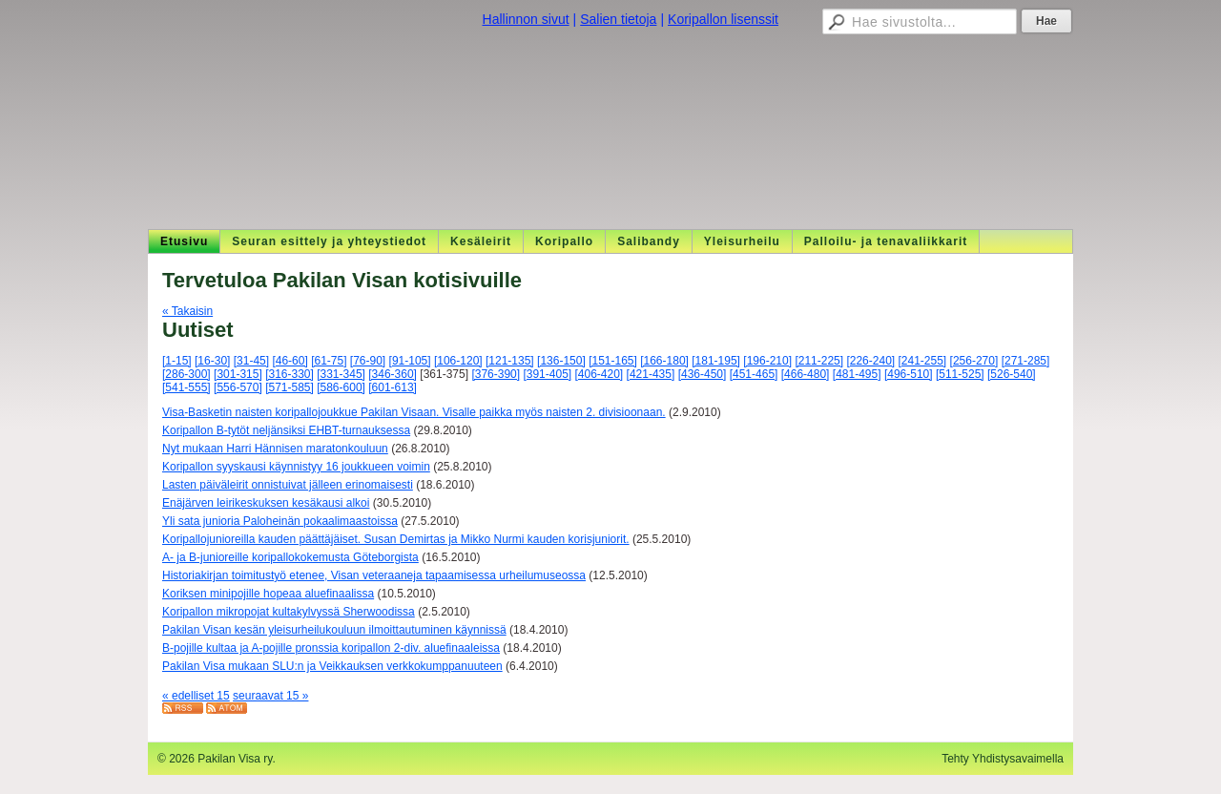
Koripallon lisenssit (723, 19)
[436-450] (702, 374)
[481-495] (857, 374)
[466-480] (805, 374)
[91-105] (410, 360)
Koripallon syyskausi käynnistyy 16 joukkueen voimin (296, 466)
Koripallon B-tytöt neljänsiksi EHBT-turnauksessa (286, 430)
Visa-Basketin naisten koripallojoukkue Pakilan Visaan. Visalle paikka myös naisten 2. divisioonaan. (414, 412)
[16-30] (212, 360)
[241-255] (923, 360)
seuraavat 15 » (270, 695)
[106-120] (458, 360)
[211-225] (819, 360)
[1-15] (177, 360)
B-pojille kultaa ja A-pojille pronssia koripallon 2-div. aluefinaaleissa (331, 648)
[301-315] (238, 374)
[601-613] (392, 387)
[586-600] (341, 387)
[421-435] (651, 374)
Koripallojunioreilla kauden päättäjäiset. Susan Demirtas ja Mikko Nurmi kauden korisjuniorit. (396, 539)
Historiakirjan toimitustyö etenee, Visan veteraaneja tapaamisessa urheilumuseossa (374, 575)
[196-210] (767, 360)
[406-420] (599, 374)
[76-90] (367, 360)
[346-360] (392, 374)
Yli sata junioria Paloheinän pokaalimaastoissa (280, 521)
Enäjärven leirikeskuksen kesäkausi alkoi (265, 503)
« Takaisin (187, 311)
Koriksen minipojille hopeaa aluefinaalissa (268, 593)
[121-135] (510, 360)
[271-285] (1026, 360)
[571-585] (289, 387)
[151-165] (613, 360)
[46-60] (289, 360)
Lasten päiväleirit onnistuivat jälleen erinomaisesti (287, 484)
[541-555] (186, 387)
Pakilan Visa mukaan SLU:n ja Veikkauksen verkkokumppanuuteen (332, 666)
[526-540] (1011, 374)
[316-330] (289, 374)
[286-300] (186, 374)
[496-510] (908, 374)
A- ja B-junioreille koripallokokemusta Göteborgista (290, 557)
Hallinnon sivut (526, 19)
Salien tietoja (618, 19)
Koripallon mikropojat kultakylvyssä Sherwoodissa (288, 611)
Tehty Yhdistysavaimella (1003, 758)
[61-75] (328, 360)
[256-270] (974, 360)
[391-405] (547, 374)
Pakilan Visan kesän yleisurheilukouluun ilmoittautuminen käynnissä (334, 630)
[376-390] (495, 374)
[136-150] (561, 360)
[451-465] (754, 374)
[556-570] (238, 387)
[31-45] (251, 360)
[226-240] (870, 360)
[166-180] (664, 360)
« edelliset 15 (196, 695)
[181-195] (716, 360)
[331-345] (341, 374)
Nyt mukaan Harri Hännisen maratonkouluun (275, 448)
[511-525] (960, 374)
